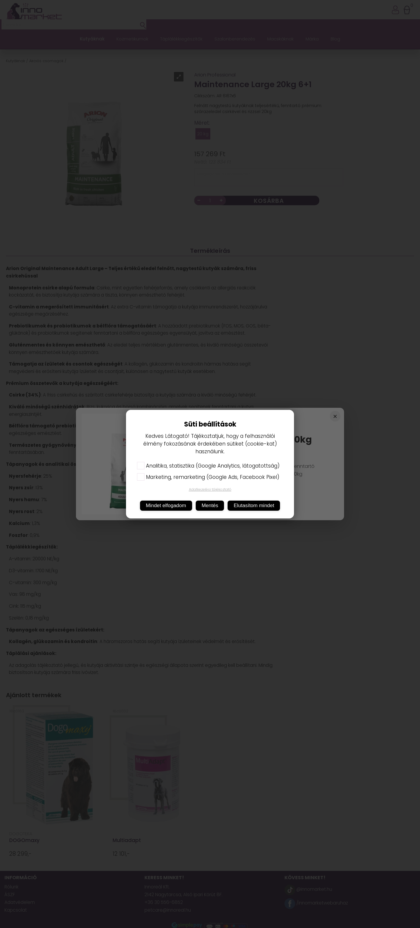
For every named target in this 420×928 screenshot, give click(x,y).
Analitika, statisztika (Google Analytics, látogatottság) (208, 465)
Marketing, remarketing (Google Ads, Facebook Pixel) (208, 477)
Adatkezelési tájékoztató (210, 489)
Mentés (210, 505)
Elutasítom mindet (254, 505)
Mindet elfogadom (166, 505)
